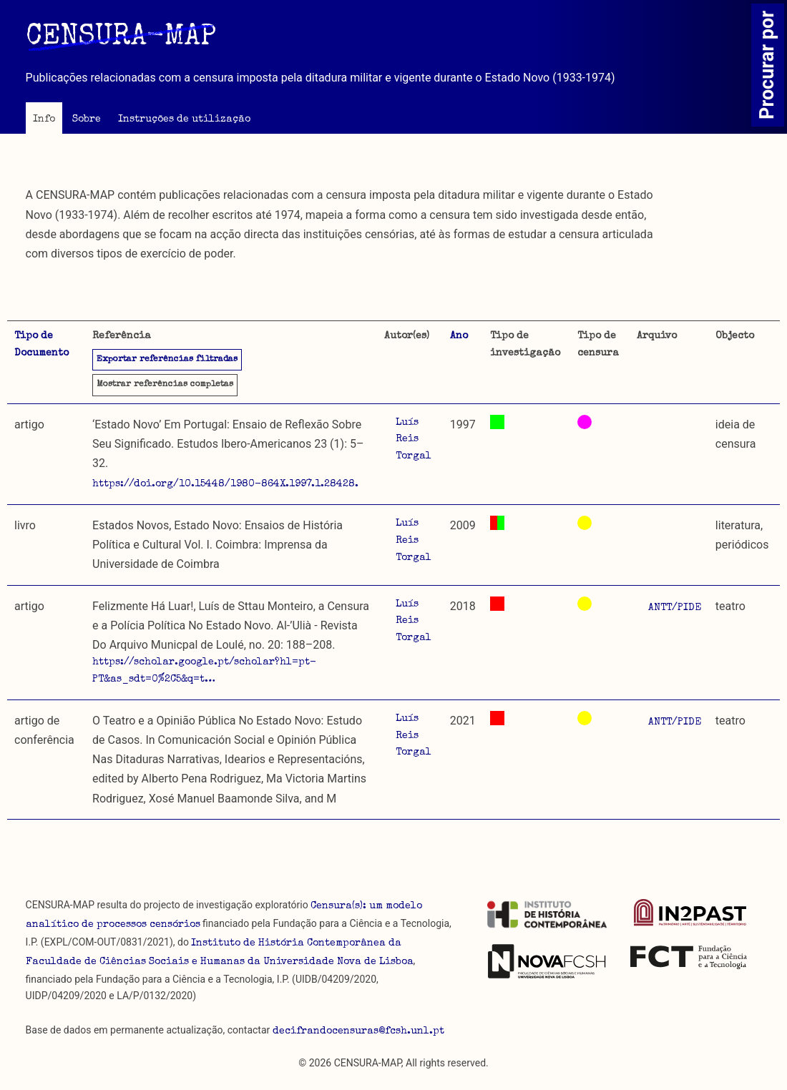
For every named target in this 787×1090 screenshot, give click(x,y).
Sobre (86, 119)
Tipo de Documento (41, 344)
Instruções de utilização (184, 119)
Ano (459, 336)
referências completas (165, 384)
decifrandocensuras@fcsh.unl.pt (358, 1031)
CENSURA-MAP (121, 38)
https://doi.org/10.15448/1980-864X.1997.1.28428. (225, 484)
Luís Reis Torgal (413, 440)
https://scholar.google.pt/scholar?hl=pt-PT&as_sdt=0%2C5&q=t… (204, 670)
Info (44, 119)
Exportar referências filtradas (167, 359)
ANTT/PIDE (674, 608)
